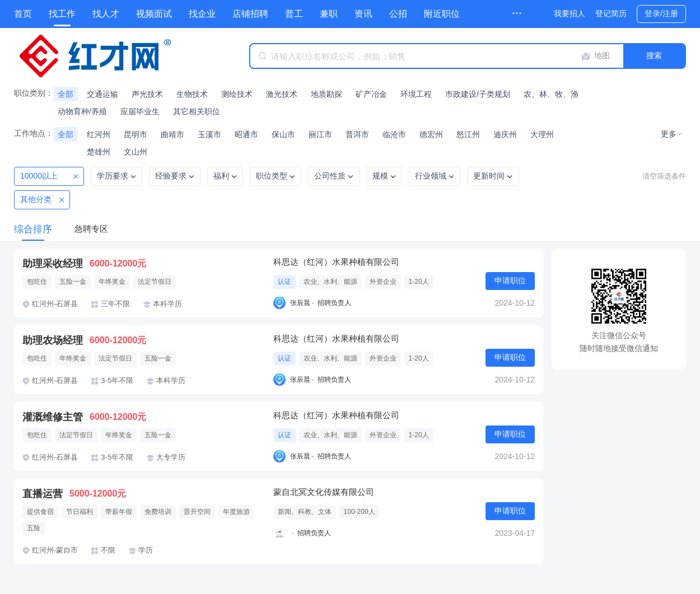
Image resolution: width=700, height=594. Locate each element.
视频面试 (154, 13)
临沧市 (394, 134)
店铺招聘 (250, 13)
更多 (668, 133)
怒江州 (468, 134)
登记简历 (611, 13)
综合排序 (33, 229)
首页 (23, 13)
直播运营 (42, 493)
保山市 (283, 134)
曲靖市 (172, 134)
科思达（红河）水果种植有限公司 (336, 261)
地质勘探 (326, 94)
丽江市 (320, 134)
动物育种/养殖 (82, 111)
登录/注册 (661, 13)
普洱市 (357, 134)
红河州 (98, 134)
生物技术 (192, 94)
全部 (65, 94)
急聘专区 (91, 228)
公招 (398, 13)
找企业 (202, 13)
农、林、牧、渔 (551, 94)
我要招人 (569, 13)
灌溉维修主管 (52, 417)
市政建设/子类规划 (477, 94)
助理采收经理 (52, 263)
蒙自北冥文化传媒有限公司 (323, 492)
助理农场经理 (52, 340)
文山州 (135, 151)
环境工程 (416, 94)
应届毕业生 (140, 111)
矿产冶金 (371, 94)
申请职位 (510, 280)
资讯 (363, 13)
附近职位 (442, 13)
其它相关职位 (196, 111)
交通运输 (102, 94)
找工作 (62, 13)
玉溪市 (209, 134)
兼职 (329, 13)
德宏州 (431, 134)
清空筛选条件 (664, 176)
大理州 (542, 134)
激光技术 (281, 94)
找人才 (105, 13)
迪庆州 (505, 134)
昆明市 (135, 134)
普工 (294, 13)
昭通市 (246, 134)
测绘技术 (237, 94)
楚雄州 (98, 151)
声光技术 (147, 94)
